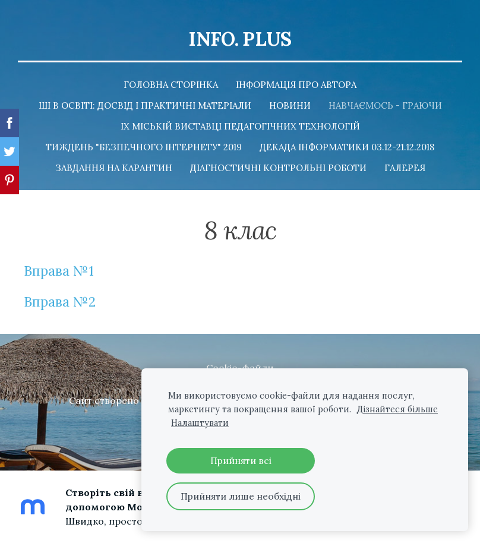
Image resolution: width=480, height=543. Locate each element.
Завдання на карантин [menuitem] (113, 167)
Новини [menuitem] (290, 105)
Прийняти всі (240, 460)
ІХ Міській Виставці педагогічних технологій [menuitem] (240, 126)
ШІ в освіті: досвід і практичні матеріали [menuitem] (145, 105)
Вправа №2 (60, 301)
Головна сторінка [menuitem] (171, 84)
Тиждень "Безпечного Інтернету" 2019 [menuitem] (144, 147)
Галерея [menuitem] (404, 167)
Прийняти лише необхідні (241, 496)
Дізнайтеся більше (397, 409)
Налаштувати (200, 423)
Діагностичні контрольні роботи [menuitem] (278, 167)
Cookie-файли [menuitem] (240, 368)
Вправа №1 (59, 270)
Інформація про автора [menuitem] (296, 84)
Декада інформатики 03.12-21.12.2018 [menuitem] (347, 147)
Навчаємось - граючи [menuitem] (385, 105)
